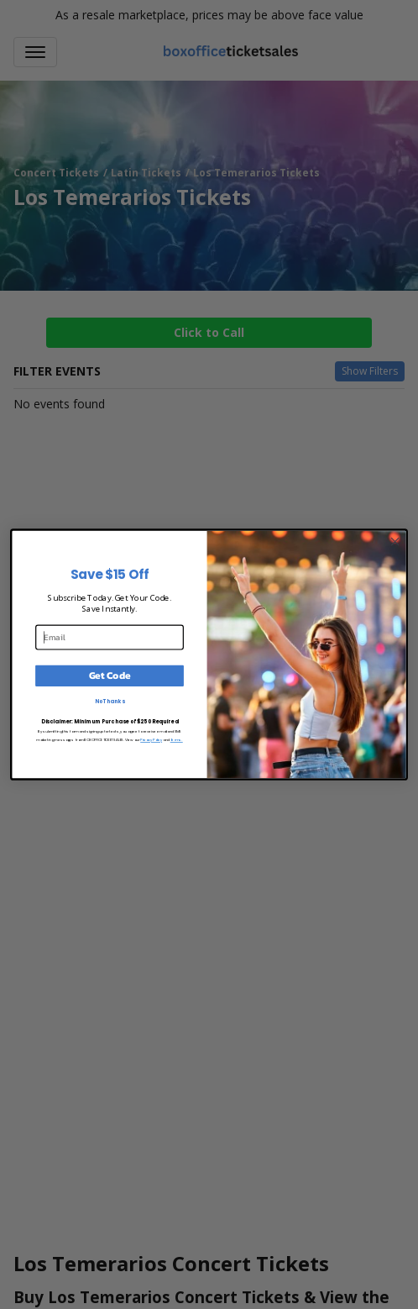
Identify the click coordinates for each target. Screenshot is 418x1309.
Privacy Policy (151, 740)
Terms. (176, 740)
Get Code (110, 675)
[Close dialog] (395, 541)
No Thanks (109, 701)
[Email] (109, 636)
